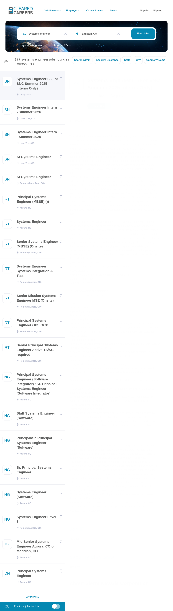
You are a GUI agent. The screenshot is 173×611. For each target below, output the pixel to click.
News (113, 10)
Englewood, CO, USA (81, 120)
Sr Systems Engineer (34, 158)
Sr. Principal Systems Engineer (34, 470)
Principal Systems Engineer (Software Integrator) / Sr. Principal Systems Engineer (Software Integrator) (37, 385)
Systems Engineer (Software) (31, 495)
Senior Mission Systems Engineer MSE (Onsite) (36, 299)
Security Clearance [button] (107, 60)
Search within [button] (82, 60)
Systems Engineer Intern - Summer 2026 (37, 110)
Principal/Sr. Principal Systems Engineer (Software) (34, 443)
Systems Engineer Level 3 (36, 520)
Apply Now (99, 106)
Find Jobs (143, 33)
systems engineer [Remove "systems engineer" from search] (32, 45)
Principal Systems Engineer (31, 574)
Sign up (157, 10)
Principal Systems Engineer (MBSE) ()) (33, 200)
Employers (72, 10)
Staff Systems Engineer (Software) (36, 416)
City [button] (138, 60)
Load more (32, 597)
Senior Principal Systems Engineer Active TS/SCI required (37, 350)
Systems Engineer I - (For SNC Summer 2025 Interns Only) (37, 83)
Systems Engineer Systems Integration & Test (35, 272)
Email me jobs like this (26, 606)
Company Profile (80, 597)
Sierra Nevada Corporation (107, 96)
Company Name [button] (155, 60)
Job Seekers (51, 10)
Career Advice (94, 10)
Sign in (144, 10)
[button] (166, 106)
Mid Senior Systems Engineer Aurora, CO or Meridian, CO (36, 547)
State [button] (127, 60)
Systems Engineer (31, 222)
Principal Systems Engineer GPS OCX (32, 323)
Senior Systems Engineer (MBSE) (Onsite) (37, 245)
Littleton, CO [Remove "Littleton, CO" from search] (60, 45)
